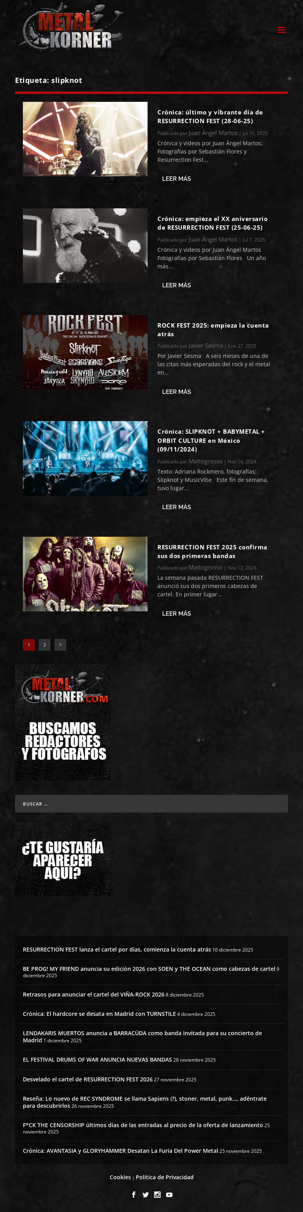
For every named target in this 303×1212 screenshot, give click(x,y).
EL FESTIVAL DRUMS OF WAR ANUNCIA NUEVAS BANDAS (97, 1059)
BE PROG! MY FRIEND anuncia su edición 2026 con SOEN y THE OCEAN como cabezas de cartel (149, 968)
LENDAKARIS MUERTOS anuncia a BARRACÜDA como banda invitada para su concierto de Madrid (142, 1036)
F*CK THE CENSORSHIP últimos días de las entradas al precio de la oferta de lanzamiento (143, 1125)
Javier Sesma (206, 345)
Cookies (120, 1177)
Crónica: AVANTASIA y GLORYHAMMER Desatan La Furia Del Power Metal (120, 1150)
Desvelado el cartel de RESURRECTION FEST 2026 (88, 1079)
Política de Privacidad (165, 1177)
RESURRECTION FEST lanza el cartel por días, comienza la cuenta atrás (117, 949)
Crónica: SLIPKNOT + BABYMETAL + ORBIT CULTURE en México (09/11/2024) (211, 440)
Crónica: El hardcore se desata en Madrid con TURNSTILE (99, 1013)
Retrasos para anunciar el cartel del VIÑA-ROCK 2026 (94, 994)
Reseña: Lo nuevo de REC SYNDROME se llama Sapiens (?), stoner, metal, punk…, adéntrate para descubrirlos (145, 1102)
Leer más (176, 178)
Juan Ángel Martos (213, 133)
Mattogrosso (206, 461)
